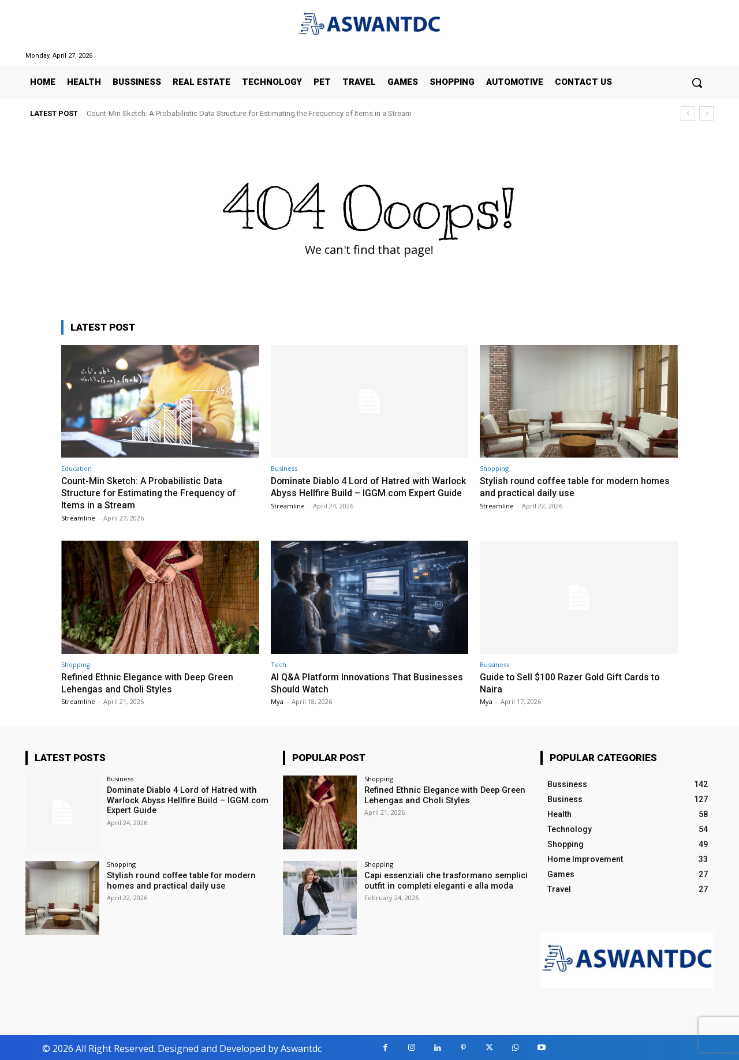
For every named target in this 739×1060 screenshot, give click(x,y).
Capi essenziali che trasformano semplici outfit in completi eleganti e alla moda (443, 878)
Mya (277, 700)
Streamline (78, 516)
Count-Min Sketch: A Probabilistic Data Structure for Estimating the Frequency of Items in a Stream (249, 113)
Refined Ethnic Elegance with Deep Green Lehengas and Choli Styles (153, 681)
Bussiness (494, 663)
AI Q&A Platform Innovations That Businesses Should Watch (345, 681)
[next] (706, 113)
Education (76, 468)
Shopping (494, 468)
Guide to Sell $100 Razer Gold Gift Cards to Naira (576, 681)
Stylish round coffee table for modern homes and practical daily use (563, 486)
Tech (278, 663)
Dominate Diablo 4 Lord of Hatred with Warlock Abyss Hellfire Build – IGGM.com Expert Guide (361, 492)
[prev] (688, 113)
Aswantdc (301, 1046)
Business (284, 468)
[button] (697, 82)
